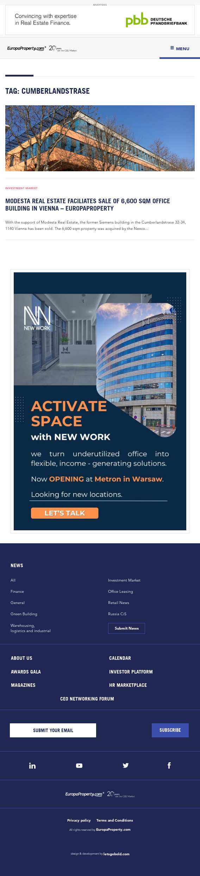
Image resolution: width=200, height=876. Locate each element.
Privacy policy (79, 820)
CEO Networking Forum (87, 698)
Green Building (24, 613)
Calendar (120, 658)
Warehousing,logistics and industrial (31, 628)
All (13, 580)
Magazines (23, 685)
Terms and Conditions (114, 820)
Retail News (118, 602)
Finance (17, 591)
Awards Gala (26, 671)
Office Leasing (120, 591)
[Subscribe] (170, 730)
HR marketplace (128, 685)
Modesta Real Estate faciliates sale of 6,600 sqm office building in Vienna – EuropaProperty (87, 204)
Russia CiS (117, 613)
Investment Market (21, 188)
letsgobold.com (117, 854)
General (18, 602)
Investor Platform (131, 671)
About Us (21, 658)
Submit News (126, 628)
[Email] (53, 730)
